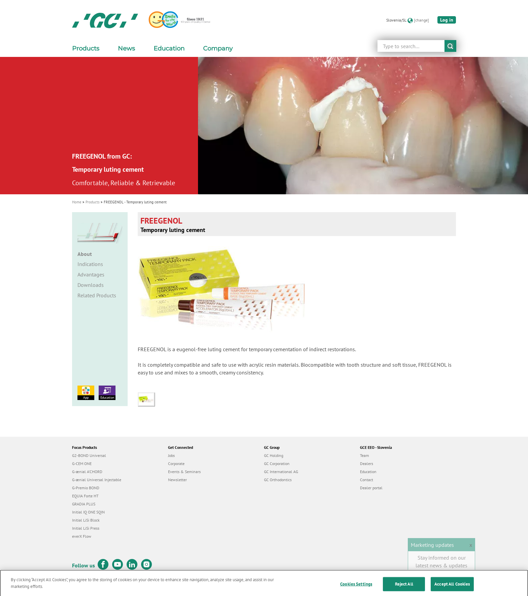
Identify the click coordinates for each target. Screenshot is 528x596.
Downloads (90, 285)
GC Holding (273, 455)
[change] (421, 20)
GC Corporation (277, 463)
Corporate (176, 463)
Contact (366, 479)
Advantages (90, 274)
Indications (90, 264)
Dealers (366, 463)
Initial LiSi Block (86, 520)
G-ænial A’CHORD (87, 471)
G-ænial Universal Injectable (96, 479)
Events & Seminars (184, 471)
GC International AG (281, 471)
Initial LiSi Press (85, 528)
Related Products (96, 295)
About (84, 254)
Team (364, 455)
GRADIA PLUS (83, 503)
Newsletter (177, 479)
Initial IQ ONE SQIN (88, 512)
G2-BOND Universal (89, 455)
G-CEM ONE (82, 463)
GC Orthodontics (278, 479)
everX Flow (81, 536)
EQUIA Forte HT (85, 495)
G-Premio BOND (85, 487)
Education (107, 393)
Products (93, 202)
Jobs (171, 455)
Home (76, 202)
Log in (446, 20)
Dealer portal (371, 487)
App (85, 393)
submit (450, 46)
